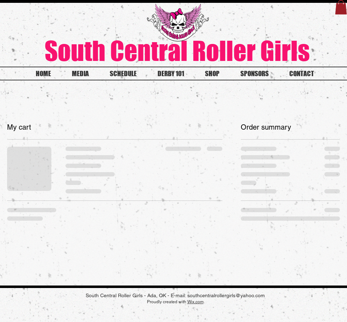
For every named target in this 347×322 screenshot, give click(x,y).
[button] (341, 7)
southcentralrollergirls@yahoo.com (226, 295)
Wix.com (195, 301)
